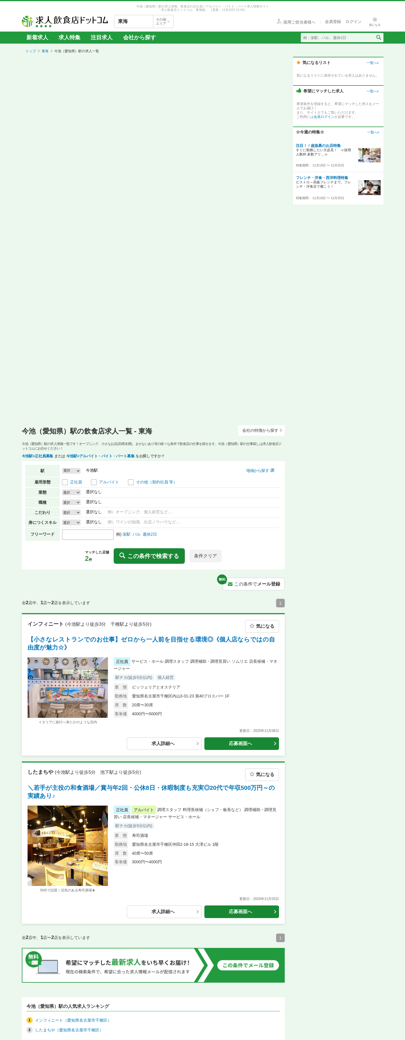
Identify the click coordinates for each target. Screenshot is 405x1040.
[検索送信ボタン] (378, 37)
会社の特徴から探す (262, 430)
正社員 (76, 482)
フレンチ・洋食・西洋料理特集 (322, 178)
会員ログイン (324, 117)
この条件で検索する (149, 556)
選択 (66, 492)
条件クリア (205, 555)
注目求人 (102, 37)
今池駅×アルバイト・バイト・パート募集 (100, 456)
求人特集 (69, 37)
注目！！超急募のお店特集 (318, 145)
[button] (71, 471)
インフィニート (46, 624)
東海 (45, 51)
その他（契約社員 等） (156, 482)
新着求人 (37, 37)
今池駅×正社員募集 (37, 456)
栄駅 (127, 534)
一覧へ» (372, 63)
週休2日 (150, 534)
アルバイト (109, 482)
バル (137, 534)
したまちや (41, 772)
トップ (31, 51)
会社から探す (139, 37)
